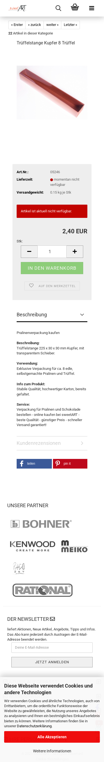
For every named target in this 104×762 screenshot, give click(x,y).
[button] (34, 464)
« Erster (17, 25)
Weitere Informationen (52, 751)
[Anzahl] (52, 251)
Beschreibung (32, 314)
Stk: (20, 241)
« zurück (34, 25)
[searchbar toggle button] (58, 8)
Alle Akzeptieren (52, 737)
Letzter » (70, 25)
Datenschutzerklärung (34, 726)
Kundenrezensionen (39, 443)
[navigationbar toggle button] (91, 8)
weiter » (52, 25)
